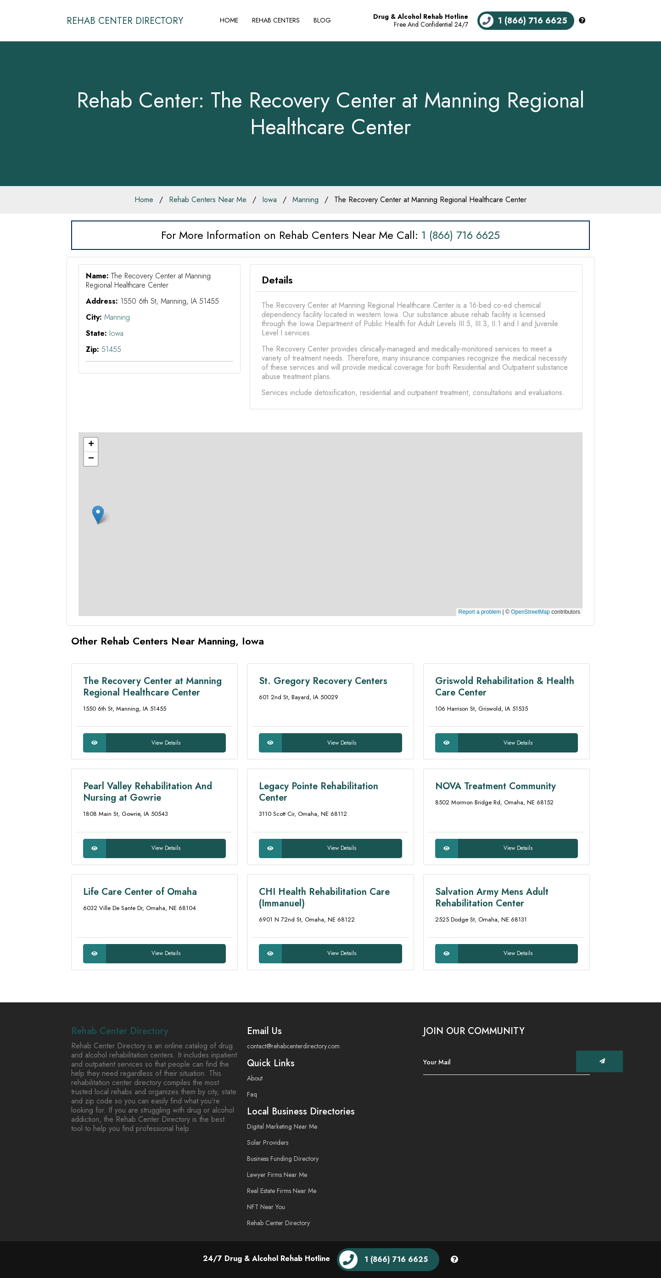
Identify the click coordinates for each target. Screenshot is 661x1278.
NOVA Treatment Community (495, 786)
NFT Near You (266, 1206)
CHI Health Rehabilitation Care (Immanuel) (324, 897)
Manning (305, 199)
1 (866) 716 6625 (460, 235)
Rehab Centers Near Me (207, 199)
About (255, 1078)
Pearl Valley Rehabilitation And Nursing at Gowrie (147, 792)
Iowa (269, 199)
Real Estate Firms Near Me (281, 1190)
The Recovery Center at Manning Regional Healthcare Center (430, 199)
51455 (111, 349)
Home (229, 20)
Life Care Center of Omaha (140, 892)
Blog (322, 20)
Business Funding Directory (283, 1158)
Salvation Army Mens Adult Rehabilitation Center (492, 897)
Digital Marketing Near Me (282, 1126)
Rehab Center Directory (125, 21)
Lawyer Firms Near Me (277, 1174)
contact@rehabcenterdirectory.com (293, 1046)
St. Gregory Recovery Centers (323, 681)
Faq (252, 1094)
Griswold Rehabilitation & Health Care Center (504, 686)
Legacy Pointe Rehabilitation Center (318, 792)
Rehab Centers (276, 20)
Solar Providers (267, 1142)
